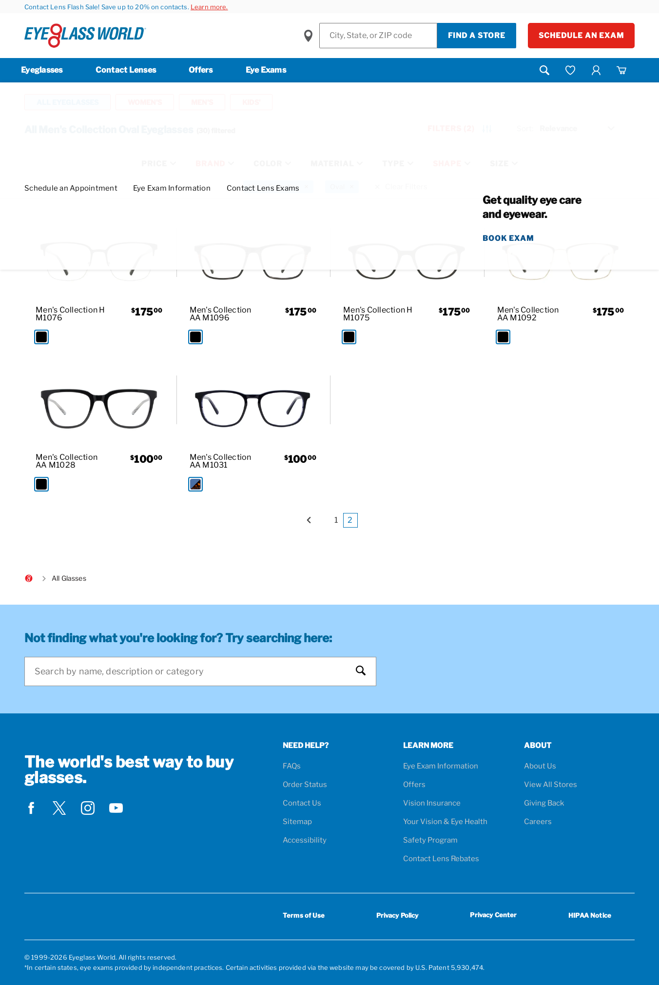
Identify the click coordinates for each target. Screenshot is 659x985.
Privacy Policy (397, 915)
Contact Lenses (126, 70)
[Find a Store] (378, 35)
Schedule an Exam (581, 35)
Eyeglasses (42, 70)
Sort (525, 128)
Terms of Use (304, 915)
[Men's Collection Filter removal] (278, 186)
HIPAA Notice (589, 915)
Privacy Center (493, 916)
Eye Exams (266, 70)
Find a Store (476, 35)
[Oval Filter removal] (342, 186)
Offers (201, 70)
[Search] (191, 671)
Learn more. (209, 7)
